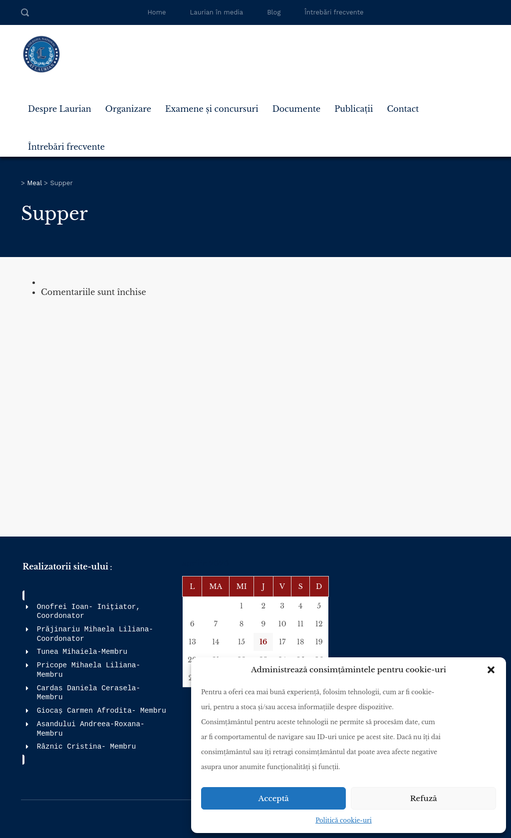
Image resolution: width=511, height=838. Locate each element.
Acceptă (273, 798)
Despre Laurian (59, 109)
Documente (296, 109)
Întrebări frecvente (333, 12)
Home (156, 12)
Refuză (423, 798)
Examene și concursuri (211, 109)
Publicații (353, 109)
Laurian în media (217, 12)
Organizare (128, 109)
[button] (491, 670)
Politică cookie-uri (343, 820)
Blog (273, 12)
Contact (403, 109)
